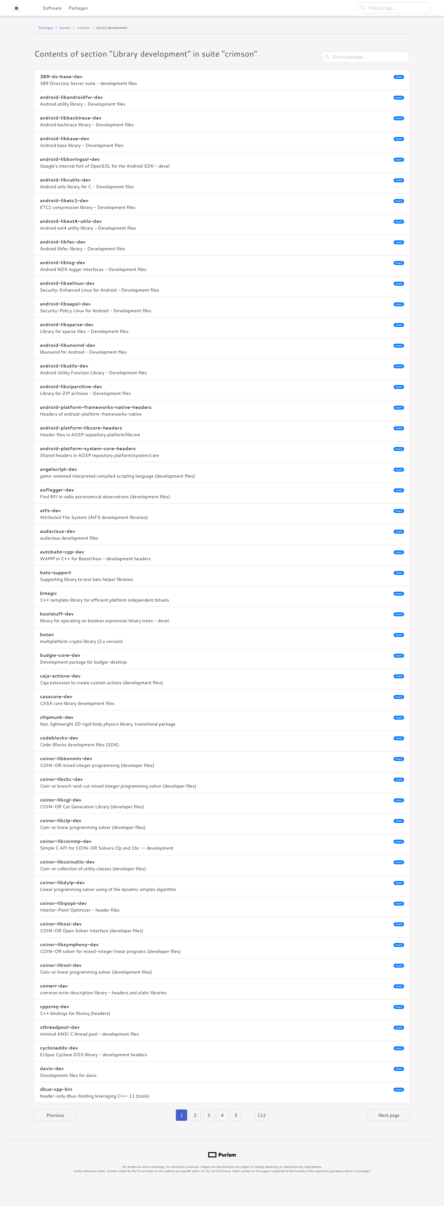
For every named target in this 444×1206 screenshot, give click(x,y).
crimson (83, 27)
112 (261, 1115)
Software (52, 8)
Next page (389, 1115)
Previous (55, 1115)
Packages (78, 8)
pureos (65, 27)
